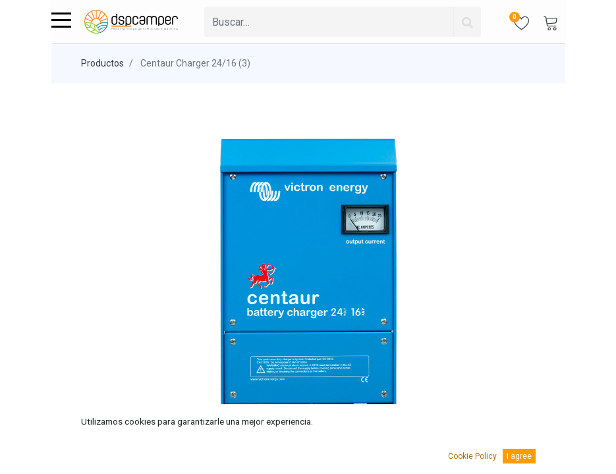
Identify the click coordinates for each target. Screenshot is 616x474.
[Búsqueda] (467, 22)
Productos (102, 63)
